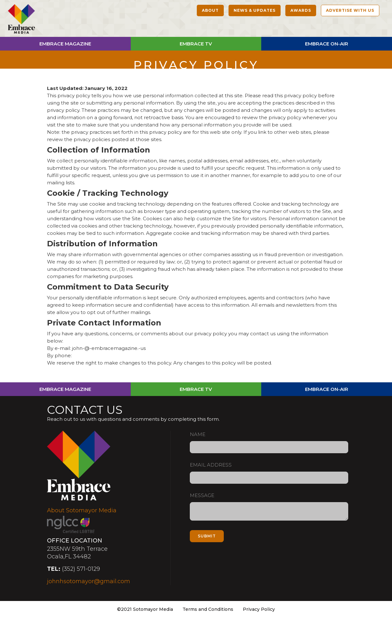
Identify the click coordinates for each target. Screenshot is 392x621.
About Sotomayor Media (81, 510)
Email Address (211, 465)
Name (197, 434)
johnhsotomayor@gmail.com (88, 581)
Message (202, 495)
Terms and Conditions (208, 609)
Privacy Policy (259, 609)
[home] (21, 20)
